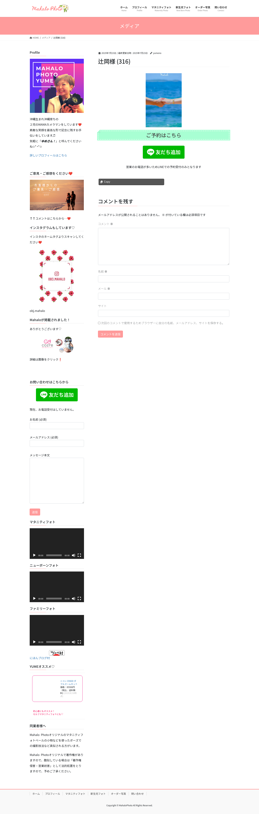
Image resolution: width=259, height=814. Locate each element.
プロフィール (52, 793)
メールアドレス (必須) (57, 441)
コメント (105, 224)
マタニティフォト (75, 793)
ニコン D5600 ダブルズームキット (69, 682)
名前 (102, 271)
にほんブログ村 (47, 655)
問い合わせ (137, 793)
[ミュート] (73, 555)
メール (104, 288)
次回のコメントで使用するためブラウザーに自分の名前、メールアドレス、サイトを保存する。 (163, 323)
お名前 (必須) (57, 423)
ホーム (36, 793)
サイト (102, 306)
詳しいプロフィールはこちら (48, 155)
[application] (57, 543)
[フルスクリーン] (79, 555)
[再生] (34, 555)
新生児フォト (98, 793)
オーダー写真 (118, 793)
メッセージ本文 (57, 478)
